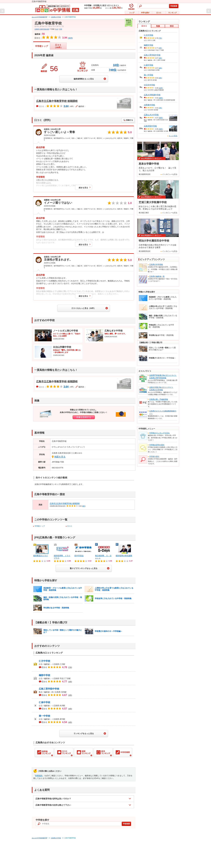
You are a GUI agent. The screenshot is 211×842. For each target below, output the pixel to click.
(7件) (160, 38)
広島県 (37, 29)
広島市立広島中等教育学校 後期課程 (57, 101)
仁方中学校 (44, 661)
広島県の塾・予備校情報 (158, 399)
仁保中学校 (44, 702)
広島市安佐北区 (44, 29)
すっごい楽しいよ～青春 (59, 132)
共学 (60, 29)
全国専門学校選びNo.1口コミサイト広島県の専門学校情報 (163, 376)
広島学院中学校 (150, 126)
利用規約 (39, 776)
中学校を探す (154, 456)
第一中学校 (44, 716)
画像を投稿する (83, 417)
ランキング (172, 13)
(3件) (160, 48)
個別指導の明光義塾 (124, 556)
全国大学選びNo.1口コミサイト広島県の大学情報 (161, 388)
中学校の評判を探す (157, 445)
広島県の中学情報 (156, 265)
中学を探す (145, 13)
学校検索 (173, 6)
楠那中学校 (44, 675)
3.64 (66, 106)
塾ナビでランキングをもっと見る (83, 568)
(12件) (161, 88)
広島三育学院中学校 (49, 689)
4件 (83, 506)
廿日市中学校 (149, 85)
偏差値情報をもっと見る (84, 79)
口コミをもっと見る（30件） (84, 308)
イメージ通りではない (58, 202)
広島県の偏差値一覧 (157, 276)
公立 (56, 29)
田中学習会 (79, 556)
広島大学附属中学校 (152, 95)
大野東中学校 (149, 105)
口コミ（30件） (58, 46)
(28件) (161, 98)
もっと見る (173, 136)
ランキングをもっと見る (84, 733)
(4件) (160, 68)
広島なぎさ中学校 (151, 115)
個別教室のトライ (40, 556)
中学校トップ (41, 46)
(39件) (161, 129)
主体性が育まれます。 (58, 259)
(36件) (161, 117)
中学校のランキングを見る (159, 433)
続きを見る (83, 188)
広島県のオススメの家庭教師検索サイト (162, 412)
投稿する (129, 120)
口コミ (158, 13)
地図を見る (60, 457)
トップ (131, 13)
